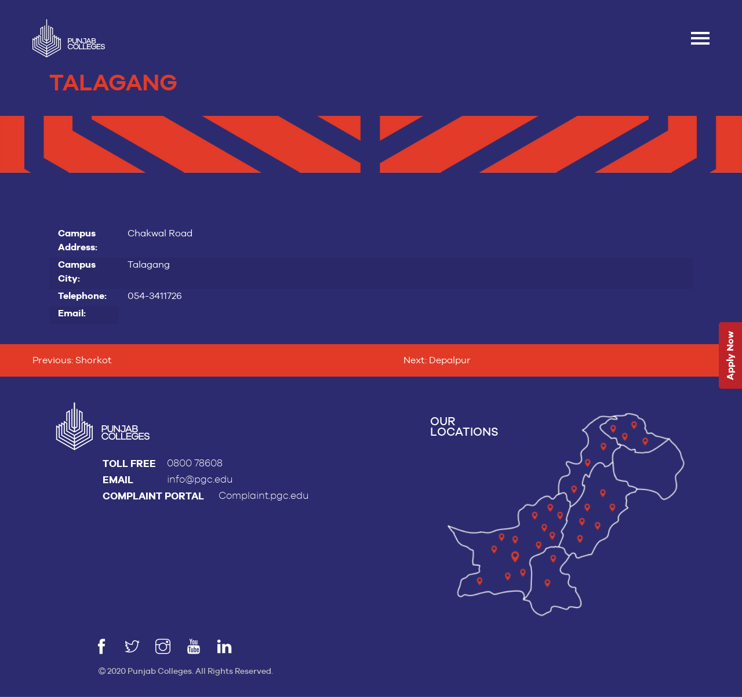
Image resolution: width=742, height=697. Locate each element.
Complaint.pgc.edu (264, 496)
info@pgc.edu (200, 479)
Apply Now (730, 355)
